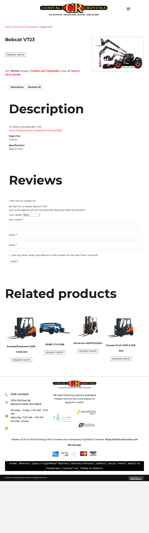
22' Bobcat (73, 70)
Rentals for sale (82, 463)
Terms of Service (91, 468)
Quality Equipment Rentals (50, 463)
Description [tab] (17, 86)
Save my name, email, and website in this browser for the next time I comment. (55, 255)
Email (13, 245)
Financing (53, 468)
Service (101, 463)
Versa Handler (13, 74)
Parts (122, 463)
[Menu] (128, 9)
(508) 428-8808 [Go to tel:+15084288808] (20, 394)
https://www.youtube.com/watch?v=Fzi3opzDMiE (35, 130)
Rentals (24, 463)
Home (8, 26)
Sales (112, 463)
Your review (16, 219)
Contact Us (70, 468)
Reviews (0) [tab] (34, 86)
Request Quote (15, 55)
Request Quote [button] (21, 360)
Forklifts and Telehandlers (26, 26)
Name (13, 234)
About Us (134, 463)
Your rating (16, 214)
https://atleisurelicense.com (121, 439)
